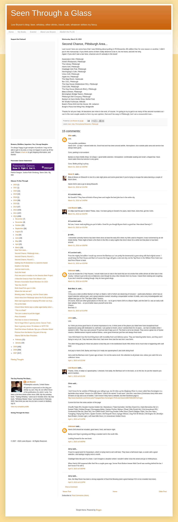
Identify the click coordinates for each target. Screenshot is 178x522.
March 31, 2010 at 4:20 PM (77, 263)
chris (70, 318)
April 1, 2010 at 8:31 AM (76, 376)
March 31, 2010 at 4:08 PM (77, 245)
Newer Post (67, 492)
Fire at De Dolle (20, 304)
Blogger (98, 510)
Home (11, 32)
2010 (15, 216)
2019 (15, 194)
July (17, 235)
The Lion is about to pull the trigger (27, 313)
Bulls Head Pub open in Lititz (25, 288)
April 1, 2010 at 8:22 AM (76, 360)
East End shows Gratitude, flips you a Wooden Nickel (34, 329)
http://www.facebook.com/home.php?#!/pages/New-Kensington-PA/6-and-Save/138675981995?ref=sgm (105, 398)
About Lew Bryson (48, 32)
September (19, 228)
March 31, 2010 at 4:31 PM (77, 281)
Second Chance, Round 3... (25, 256)
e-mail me (24, 152)
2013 (15, 207)
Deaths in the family (22, 266)
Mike (70, 136)
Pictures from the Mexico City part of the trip (30, 332)
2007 (15, 353)
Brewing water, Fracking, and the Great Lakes (31, 294)
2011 (15, 213)
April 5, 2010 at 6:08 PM (76, 469)
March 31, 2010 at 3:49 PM (77, 200)
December (19, 219)
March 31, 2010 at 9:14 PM (77, 311)
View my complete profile (20, 407)
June (17, 238)
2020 (15, 191)
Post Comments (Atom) (80, 495)
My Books (22, 32)
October (18, 225)
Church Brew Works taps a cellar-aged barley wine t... (34, 307)
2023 (15, 185)
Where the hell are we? (23, 291)
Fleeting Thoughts (17, 360)
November (19, 222)
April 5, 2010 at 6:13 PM (76, 482)
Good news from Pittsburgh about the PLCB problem (34, 298)
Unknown (71, 271)
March (17, 247)
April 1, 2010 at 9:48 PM (76, 442)
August (18, 232)
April (17, 244)
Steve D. (71, 174)
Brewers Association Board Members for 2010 (31, 282)
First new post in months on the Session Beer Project (34, 275)
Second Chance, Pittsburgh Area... (27, 253)
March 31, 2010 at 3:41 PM (77, 187)
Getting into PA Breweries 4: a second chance (31, 263)
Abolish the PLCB (67, 32)
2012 (15, 210)
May (17, 241)
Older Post (163, 492)
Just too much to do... (22, 269)
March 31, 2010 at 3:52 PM (77, 214)
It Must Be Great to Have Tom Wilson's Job (30, 279)
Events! (33, 32)
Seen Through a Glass (51, 13)
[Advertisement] (26, 369)
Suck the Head (20, 272)
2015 (15, 203)
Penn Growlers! (20, 317)
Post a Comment (71, 487)
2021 (15, 188)
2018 (15, 197)
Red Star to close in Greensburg (26, 320)
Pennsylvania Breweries (83, 124)
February (18, 340)
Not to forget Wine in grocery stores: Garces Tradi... (33, 323)
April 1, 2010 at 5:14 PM (76, 419)
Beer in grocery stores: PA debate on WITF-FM (31, 326)
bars (69, 124)
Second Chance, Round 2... (25, 260)
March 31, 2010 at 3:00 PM (77, 167)
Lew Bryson (72, 208)
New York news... (21, 250)
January (18, 343)
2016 (15, 200)
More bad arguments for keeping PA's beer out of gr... (34, 301)
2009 (15, 347)
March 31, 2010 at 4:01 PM (77, 227)
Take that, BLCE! (21, 285)
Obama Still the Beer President (26, 336)
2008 (15, 350)
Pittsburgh (95, 124)
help (73, 124)
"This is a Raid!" (20, 310)
